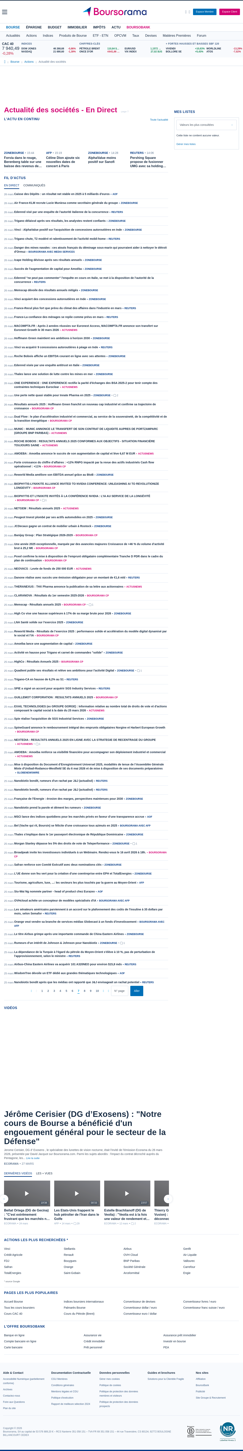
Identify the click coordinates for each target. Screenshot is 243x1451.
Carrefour (189, 1267)
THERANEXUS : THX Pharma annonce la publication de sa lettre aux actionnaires (68, 586)
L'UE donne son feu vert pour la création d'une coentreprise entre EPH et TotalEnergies (73, 873)
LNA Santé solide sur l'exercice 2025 (38, 622)
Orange (68, 1267)
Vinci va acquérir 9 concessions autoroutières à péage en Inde (56, 347)
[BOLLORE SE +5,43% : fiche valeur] (185, 51)
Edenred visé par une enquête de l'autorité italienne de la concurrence (61, 212)
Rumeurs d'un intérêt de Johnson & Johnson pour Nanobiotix (55, 942)
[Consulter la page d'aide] (189, 12)
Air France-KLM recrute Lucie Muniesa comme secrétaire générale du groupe (66, 202)
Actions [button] (31, 35)
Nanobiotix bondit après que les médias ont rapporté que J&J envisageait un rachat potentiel (76, 982)
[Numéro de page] (119, 991)
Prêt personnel (93, 1347)
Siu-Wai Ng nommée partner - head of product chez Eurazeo (54, 891)
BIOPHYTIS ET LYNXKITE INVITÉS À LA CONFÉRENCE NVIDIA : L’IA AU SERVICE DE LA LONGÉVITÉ (82, 496)
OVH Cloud (131, 1254)
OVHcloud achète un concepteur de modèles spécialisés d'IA (55, 900)
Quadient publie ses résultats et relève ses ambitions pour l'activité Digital (64, 670)
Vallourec (189, 1260)
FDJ (6, 1260)
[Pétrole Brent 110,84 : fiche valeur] (100, 48)
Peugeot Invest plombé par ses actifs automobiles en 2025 (53, 517)
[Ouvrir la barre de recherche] (186, 12)
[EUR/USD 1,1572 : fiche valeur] (144, 48)
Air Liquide (190, 1254)
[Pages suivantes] (103, 991)
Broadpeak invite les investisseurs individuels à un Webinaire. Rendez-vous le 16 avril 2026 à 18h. (80, 852)
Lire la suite (32, 1158)
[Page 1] (42, 991)
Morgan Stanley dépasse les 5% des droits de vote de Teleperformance (61, 843)
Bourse (13, 27)
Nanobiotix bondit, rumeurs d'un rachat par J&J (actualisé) (53, 780)
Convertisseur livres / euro (199, 1301)
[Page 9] (91, 991)
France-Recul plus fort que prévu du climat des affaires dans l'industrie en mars (68, 308)
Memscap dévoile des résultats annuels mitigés (46, 290)
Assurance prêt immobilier (179, 1335)
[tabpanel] (86, 594)
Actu (115, 27)
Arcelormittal (131, 1273)
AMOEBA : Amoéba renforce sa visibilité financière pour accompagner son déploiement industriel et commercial (90, 752)
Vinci (7, 1248)
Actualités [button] (13, 35)
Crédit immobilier (94, 1341)
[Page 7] (78, 991)
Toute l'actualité (159, 119)
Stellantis (69, 1248)
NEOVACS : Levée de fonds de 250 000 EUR (43, 568)
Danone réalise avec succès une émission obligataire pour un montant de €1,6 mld (69, 577)
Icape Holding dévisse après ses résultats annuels (48, 260)
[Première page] (31, 991)
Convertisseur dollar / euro (140, 1307)
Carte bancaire (13, 1347)
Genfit (187, 1248)
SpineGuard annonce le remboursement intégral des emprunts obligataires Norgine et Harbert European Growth (89, 727)
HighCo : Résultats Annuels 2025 (36, 661)
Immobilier (77, 27)
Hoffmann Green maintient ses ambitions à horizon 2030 (52, 338)
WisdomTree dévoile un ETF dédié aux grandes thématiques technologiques (65, 973)
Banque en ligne (14, 1335)
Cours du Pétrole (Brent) (79, 1313)
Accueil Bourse (13, 1301)
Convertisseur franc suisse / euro (204, 1307)
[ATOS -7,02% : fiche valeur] (223, 51)
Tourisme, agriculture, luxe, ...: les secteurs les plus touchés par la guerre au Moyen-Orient (75, 882)
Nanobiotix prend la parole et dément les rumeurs (47, 807)
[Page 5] (66, 991)
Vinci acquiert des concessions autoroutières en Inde (50, 299)
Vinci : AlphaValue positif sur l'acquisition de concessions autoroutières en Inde (68, 229)
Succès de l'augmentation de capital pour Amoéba (48, 268)
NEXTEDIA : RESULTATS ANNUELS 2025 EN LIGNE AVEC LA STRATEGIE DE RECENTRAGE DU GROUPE (85, 739)
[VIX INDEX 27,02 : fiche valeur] (144, 51)
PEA (166, 1347)
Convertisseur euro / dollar (140, 1313)
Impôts (99, 27)
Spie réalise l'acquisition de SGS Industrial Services (49, 718)
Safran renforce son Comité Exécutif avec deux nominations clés (58, 864)
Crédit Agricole (13, 1254)
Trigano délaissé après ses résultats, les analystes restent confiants (60, 220)
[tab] (11, 186)
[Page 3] (54, 991)
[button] (4, 12)
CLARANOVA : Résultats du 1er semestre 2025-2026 (49, 595)
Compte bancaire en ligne (20, 1341)
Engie (187, 1273)
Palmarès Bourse (74, 1307)
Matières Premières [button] (177, 35)
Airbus (128, 1248)
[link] (7, 1389)
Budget (55, 27)
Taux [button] (135, 35)
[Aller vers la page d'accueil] (122, 12)
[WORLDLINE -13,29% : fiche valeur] (223, 48)
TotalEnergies (12, 1273)
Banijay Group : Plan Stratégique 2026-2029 (43, 535)
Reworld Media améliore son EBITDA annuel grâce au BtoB (53, 474)
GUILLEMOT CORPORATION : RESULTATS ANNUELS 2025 (53, 697)
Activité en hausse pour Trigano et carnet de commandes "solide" (58, 652)
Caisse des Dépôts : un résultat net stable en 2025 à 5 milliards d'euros (62, 194)
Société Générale (134, 1267)
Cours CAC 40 (13, 1313)
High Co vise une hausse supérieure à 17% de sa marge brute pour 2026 (62, 613)
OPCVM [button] (120, 35)
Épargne (34, 27)
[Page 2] (48, 991)
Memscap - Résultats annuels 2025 (37, 604)
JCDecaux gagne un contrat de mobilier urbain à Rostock (52, 526)
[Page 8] (85, 991)
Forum (201, 35)
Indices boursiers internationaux (84, 1301)
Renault (68, 1254)
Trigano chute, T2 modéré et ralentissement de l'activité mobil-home (60, 238)
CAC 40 (8, 44)
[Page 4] (60, 991)
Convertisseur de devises (139, 1301)
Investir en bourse (174, 1341)
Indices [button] (48, 35)
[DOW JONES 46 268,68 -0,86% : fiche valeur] (49, 48)
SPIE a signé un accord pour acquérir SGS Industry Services (55, 688)
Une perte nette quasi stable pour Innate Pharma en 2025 (52, 395)
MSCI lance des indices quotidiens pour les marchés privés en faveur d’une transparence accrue (79, 816)
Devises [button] (151, 35)
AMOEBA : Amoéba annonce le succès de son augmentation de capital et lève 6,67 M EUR (74, 453)
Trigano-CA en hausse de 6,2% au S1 (39, 679)
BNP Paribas (132, 1260)
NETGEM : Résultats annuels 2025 (37, 508)
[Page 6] (72, 991)
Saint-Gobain (72, 1273)
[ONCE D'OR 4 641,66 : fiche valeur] (100, 51)
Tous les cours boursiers (19, 1307)
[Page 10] (97, 991)
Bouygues (70, 1260)
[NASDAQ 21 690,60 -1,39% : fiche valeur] (49, 51)
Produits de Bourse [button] (73, 35)
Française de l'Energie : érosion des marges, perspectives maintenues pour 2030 (68, 798)
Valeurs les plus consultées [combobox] (197, 124)
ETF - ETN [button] (100, 35)
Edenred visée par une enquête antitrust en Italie (47, 365)
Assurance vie (93, 1335)
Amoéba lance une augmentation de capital (43, 643)
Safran (8, 1267)
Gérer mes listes (186, 144)
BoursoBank (138, 27)
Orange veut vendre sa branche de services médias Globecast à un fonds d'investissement (75, 921)
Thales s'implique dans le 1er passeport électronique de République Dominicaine (68, 834)
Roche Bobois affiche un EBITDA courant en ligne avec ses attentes (59, 356)
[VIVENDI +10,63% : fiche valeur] (185, 48)
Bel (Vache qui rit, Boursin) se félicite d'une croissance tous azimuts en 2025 (65, 825)
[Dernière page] (108, 991)
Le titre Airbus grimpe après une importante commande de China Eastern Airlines (69, 934)
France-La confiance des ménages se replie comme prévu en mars (59, 317)
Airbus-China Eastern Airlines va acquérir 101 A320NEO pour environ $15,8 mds (68, 964)
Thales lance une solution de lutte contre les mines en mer (53, 374)
